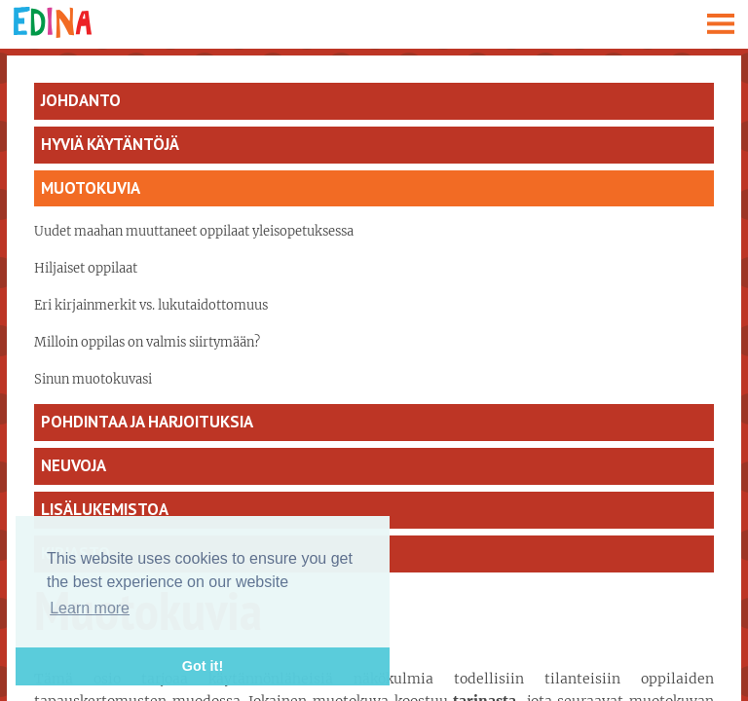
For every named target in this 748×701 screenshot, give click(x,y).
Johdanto (81, 100)
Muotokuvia (90, 188)
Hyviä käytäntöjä (110, 144)
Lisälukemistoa (104, 509)
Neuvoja (73, 465)
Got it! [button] (202, 666)
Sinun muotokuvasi (93, 379)
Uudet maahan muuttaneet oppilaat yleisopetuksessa (194, 231)
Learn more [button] (90, 608)
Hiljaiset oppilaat (85, 268)
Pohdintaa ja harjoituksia (147, 421)
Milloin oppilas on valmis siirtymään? (147, 342)
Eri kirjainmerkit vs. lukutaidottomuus (151, 305)
